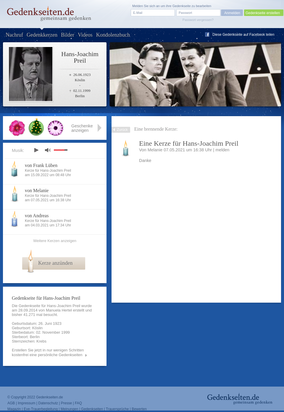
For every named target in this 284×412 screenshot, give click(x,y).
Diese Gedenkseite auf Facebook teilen (243, 35)
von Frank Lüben (41, 165)
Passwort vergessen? (198, 20)
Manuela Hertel (59, 310)
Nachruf (14, 35)
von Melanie (37, 190)
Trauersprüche (117, 409)
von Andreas (37, 215)
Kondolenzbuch (113, 35)
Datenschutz (48, 403)
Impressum (26, 403)
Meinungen (69, 409)
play (36, 150)
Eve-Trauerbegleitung (41, 409)
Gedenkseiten (92, 409)
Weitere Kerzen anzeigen (54, 241)
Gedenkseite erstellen (263, 13)
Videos (85, 35)
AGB (11, 403)
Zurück (122, 130)
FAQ (78, 403)
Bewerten (139, 409)
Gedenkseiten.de (49, 397)
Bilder (67, 35)
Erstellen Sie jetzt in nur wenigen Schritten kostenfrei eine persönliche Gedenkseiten (48, 352)
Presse (66, 403)
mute (47, 150)
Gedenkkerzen (42, 35)
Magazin (14, 409)
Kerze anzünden (55, 263)
